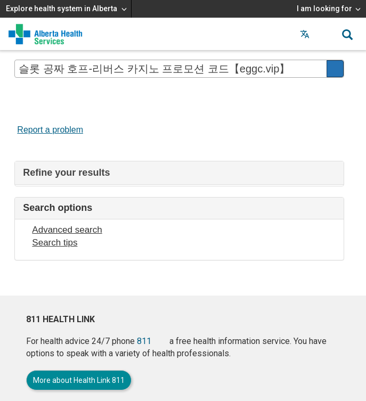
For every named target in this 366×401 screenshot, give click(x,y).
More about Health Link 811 (79, 380)
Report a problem (50, 129)
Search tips (54, 243)
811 (144, 341)
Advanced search (67, 230)
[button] (326, 34)
